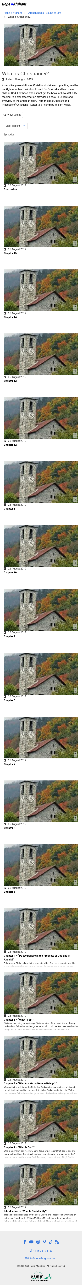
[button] (78, 4)
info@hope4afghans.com (41, 1258)
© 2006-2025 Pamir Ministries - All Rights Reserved (41, 1266)
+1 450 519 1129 (41, 1250)
